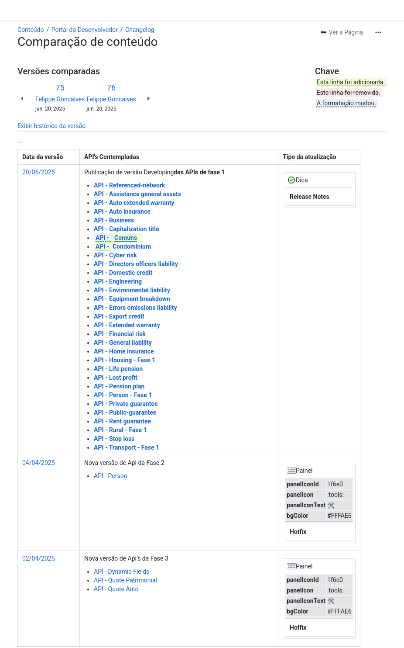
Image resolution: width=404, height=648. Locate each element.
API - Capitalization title (126, 228)
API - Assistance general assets (137, 194)
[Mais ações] (378, 32)
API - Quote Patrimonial (125, 580)
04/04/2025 (38, 462)
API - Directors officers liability (136, 263)
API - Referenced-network (129, 185)
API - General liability (123, 342)
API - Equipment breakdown (132, 298)
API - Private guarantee (126, 403)
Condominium (122, 246)
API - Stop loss (114, 438)
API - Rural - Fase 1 (120, 429)
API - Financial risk (120, 333)
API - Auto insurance (122, 211)
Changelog (139, 29)
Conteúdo (30, 29)
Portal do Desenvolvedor (84, 29)
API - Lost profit (115, 377)
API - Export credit (119, 316)
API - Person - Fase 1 (123, 395)
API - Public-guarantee (125, 412)
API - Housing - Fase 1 (124, 360)
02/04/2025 (38, 558)
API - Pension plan (119, 386)
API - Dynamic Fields (121, 571)
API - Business (114, 220)
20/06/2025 (38, 172)
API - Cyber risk (115, 255)
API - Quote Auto (116, 589)
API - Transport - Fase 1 (126, 447)
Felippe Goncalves (60, 99)
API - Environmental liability (132, 290)
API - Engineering (118, 281)
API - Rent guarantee (122, 421)
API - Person (110, 475)
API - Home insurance (124, 351)
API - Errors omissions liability (135, 307)
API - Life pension (118, 368)
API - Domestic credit (123, 272)
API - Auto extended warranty (134, 202)
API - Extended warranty (127, 325)
